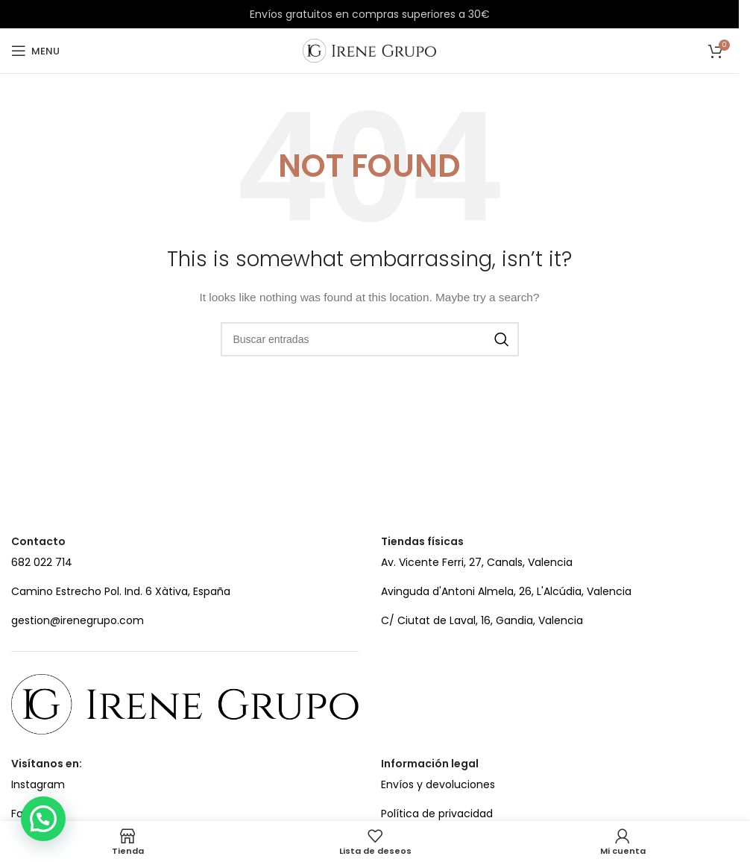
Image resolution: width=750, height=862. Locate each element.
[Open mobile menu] (35, 51)
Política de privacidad (437, 813)
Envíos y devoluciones (438, 784)
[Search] (370, 339)
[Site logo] (369, 50)
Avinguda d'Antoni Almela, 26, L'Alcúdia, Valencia (506, 591)
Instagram (38, 784)
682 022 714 (41, 562)
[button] (43, 818)
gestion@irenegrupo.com (77, 620)
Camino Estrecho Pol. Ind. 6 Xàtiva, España (120, 591)
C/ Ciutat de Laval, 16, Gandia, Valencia (482, 620)
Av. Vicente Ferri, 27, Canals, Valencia (477, 562)
